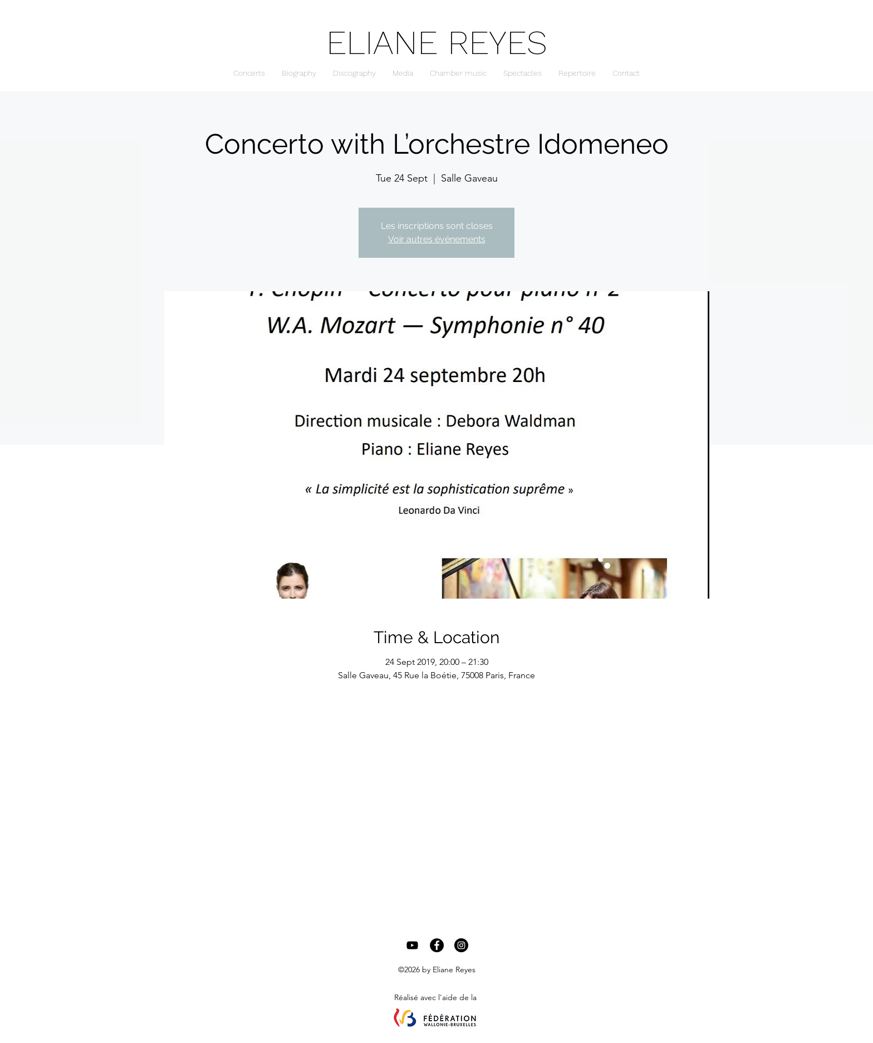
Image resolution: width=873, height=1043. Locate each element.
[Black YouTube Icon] (412, 945)
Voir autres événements (436, 239)
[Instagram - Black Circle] (461, 945)
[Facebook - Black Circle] (437, 945)
